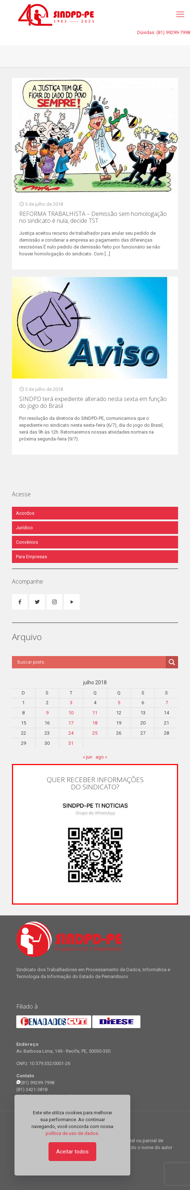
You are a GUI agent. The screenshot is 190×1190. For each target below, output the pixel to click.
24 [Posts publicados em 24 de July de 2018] (70, 733)
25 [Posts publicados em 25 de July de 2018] (94, 733)
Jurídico (24, 527)
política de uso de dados (72, 1133)
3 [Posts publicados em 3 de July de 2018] (71, 702)
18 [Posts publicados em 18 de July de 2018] (94, 723)
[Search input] (90, 662)
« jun (87, 757)
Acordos (25, 513)
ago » (101, 757)
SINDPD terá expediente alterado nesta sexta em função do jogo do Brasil (93, 402)
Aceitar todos (72, 1151)
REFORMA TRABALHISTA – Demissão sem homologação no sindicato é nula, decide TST (93, 217)
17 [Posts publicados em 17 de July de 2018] (70, 723)
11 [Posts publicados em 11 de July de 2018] (94, 712)
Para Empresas (31, 556)
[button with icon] (20, 602)
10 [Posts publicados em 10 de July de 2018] (70, 712)
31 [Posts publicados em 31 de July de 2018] (70, 743)
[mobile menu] (180, 14)
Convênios (27, 542)
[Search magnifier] (172, 662)
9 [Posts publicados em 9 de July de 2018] (47, 712)
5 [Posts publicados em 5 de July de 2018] (119, 702)
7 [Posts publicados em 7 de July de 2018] (166, 702)
